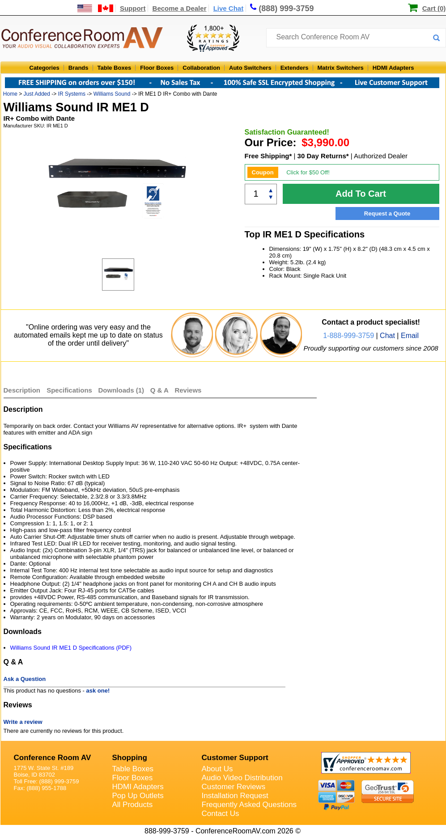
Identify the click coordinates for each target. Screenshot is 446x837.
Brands (78, 67)
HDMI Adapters (393, 67)
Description (22, 390)
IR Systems (71, 94)
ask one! (98, 690)
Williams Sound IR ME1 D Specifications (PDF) (71, 647)
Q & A (160, 390)
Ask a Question (25, 679)
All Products (132, 804)
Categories (44, 67)
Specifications (69, 390)
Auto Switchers (250, 67)
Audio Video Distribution (242, 778)
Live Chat (228, 8)
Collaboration (201, 67)
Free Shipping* (268, 156)
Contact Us (220, 813)
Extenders (294, 67)
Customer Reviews (234, 786)
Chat (387, 335)
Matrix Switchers (341, 67)
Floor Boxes (157, 67)
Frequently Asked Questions (249, 804)
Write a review (23, 722)
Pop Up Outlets (138, 795)
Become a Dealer (180, 8)
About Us (217, 769)
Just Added (37, 94)
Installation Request (235, 795)
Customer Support (235, 757)
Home (10, 94)
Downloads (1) (121, 390)
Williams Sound (112, 94)
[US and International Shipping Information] (95, 8)
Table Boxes (115, 67)
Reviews (187, 390)
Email (410, 335)
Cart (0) (434, 8)
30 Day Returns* (323, 156)
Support (133, 8)
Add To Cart (361, 194)
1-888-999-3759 (348, 335)
